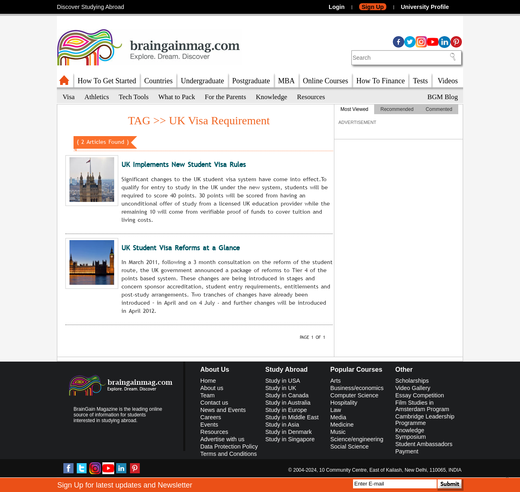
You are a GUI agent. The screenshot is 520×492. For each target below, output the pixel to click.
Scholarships (412, 380)
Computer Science (354, 395)
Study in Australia (287, 402)
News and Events (223, 410)
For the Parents (225, 97)
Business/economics (357, 388)
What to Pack (176, 97)
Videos (448, 81)
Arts (335, 380)
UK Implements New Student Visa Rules (183, 164)
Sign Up (373, 7)
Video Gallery (412, 388)
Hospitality (343, 402)
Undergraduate (202, 81)
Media (338, 417)
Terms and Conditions (228, 454)
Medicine (342, 424)
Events (209, 424)
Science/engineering (356, 439)
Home (208, 380)
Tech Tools (133, 97)
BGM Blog (442, 97)
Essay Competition (419, 395)
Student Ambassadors (424, 444)
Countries (158, 81)
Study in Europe (286, 410)
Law (335, 410)
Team (207, 395)
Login (336, 7)
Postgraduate (251, 81)
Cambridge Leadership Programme (425, 419)
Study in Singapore (290, 439)
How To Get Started (107, 81)
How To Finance (380, 81)
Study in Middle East (291, 417)
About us (211, 388)
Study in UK (280, 388)
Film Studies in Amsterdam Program (422, 405)
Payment (406, 451)
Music (338, 432)
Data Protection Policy (229, 446)
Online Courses (326, 81)
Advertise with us (222, 439)
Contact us (214, 402)
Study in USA (282, 380)
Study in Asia (282, 424)
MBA (286, 81)
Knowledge (271, 97)
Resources (311, 97)
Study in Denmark (288, 432)
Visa (69, 97)
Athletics (96, 97)
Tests (420, 81)
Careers (210, 417)
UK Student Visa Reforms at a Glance (180, 248)
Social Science (349, 446)
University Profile (425, 7)
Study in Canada (286, 395)
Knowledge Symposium (410, 433)
